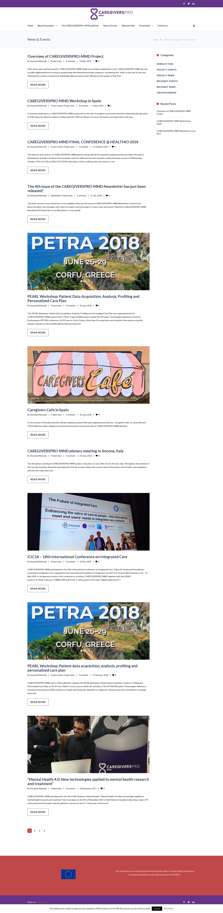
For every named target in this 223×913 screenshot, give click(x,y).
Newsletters (56, 200)
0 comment (70, 61)
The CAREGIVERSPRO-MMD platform (80, 25)
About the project (45, 25)
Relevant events (167, 81)
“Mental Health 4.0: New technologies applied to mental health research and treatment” (88, 785)
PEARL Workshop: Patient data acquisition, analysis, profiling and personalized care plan (86, 672)
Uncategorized (166, 92)
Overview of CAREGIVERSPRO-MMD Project (71, 56)
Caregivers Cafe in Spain (51, 413)
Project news (56, 61)
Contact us (162, 25)
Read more (38, 84)
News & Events (110, 25)
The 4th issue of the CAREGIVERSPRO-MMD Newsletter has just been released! (86, 192)
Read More (168, 908)
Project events (57, 106)
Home (30, 25)
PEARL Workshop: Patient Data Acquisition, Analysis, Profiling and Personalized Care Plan (87, 302)
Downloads (144, 25)
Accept (157, 908)
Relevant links (128, 25)
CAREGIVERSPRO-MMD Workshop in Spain (70, 100)
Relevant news (166, 87)
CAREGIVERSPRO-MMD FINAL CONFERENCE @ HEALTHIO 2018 (85, 143)
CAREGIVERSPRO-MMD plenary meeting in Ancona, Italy (83, 455)
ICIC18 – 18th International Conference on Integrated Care (85, 560)
